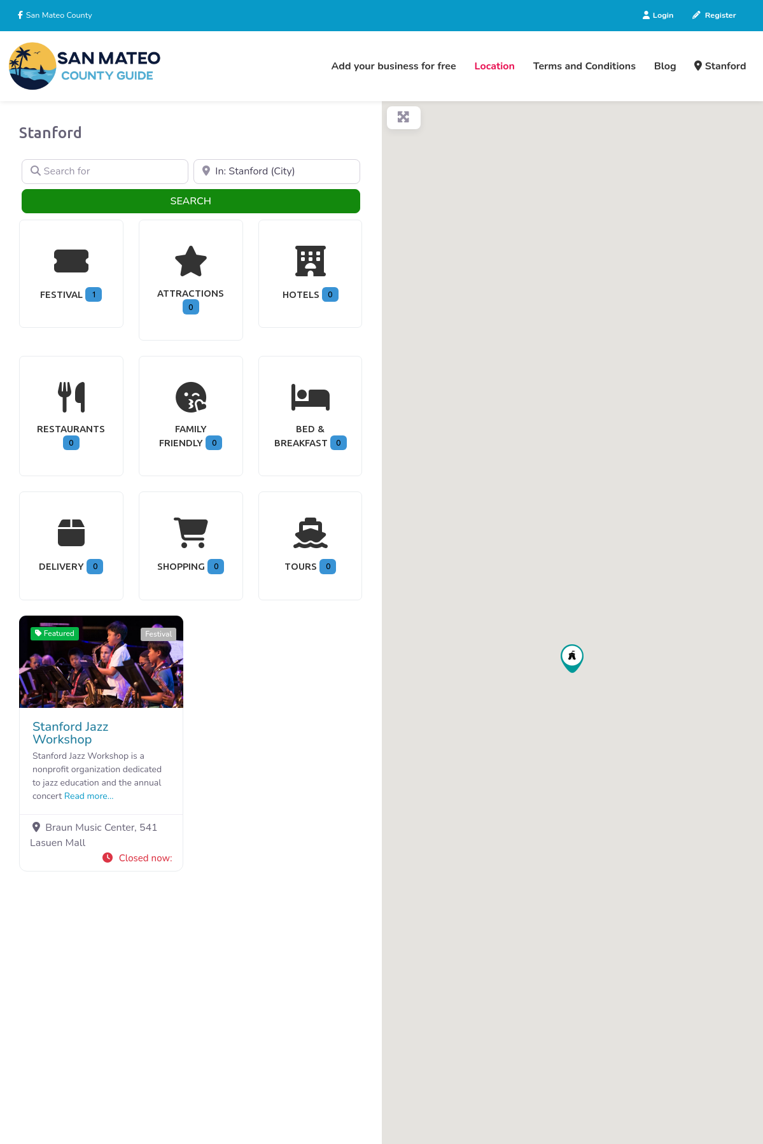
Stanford (720, 66)
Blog (665, 66)
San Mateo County (58, 15)
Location (495, 66)
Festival (158, 634)
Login (658, 15)
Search (211, 200)
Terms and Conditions (584, 66)
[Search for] (105, 172)
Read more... (89, 796)
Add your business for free (394, 66)
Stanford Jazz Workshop (70, 733)
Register (714, 15)
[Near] (276, 172)
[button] (136, 858)
